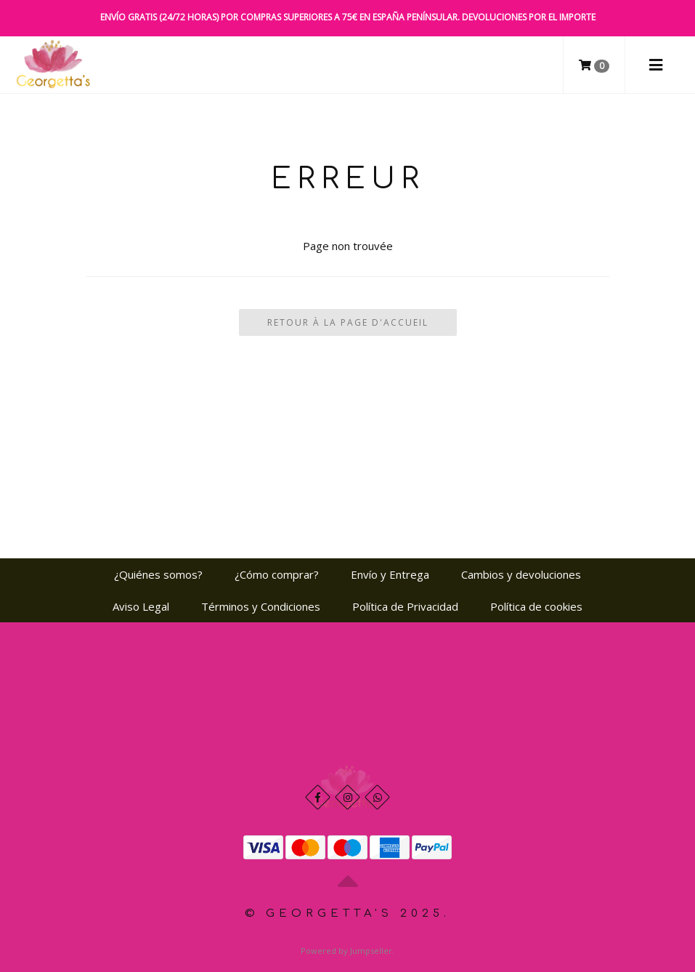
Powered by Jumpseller (346, 950)
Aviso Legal (141, 606)
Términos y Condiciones (260, 606)
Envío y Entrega (390, 574)
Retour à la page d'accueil (347, 322)
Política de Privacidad (405, 606)
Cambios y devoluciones (521, 574)
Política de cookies (536, 606)
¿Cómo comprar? (277, 574)
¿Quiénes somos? (158, 574)
